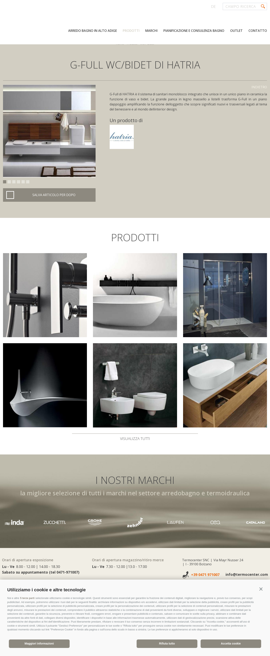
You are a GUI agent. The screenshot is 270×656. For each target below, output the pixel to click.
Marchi (151, 32)
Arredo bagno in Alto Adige (92, 32)
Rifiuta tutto (167, 643)
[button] (261, 589)
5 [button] (23, 181)
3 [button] (13, 181)
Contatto (257, 32)
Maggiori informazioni (39, 643)
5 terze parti (27, 598)
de (213, 6)
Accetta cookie (231, 643)
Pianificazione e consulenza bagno (193, 32)
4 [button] (18, 181)
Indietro (259, 87)
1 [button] (4, 181)
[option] (49, 131)
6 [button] (27, 181)
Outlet (236, 32)
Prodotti (131, 32)
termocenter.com (51, 18)
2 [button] (9, 181)
